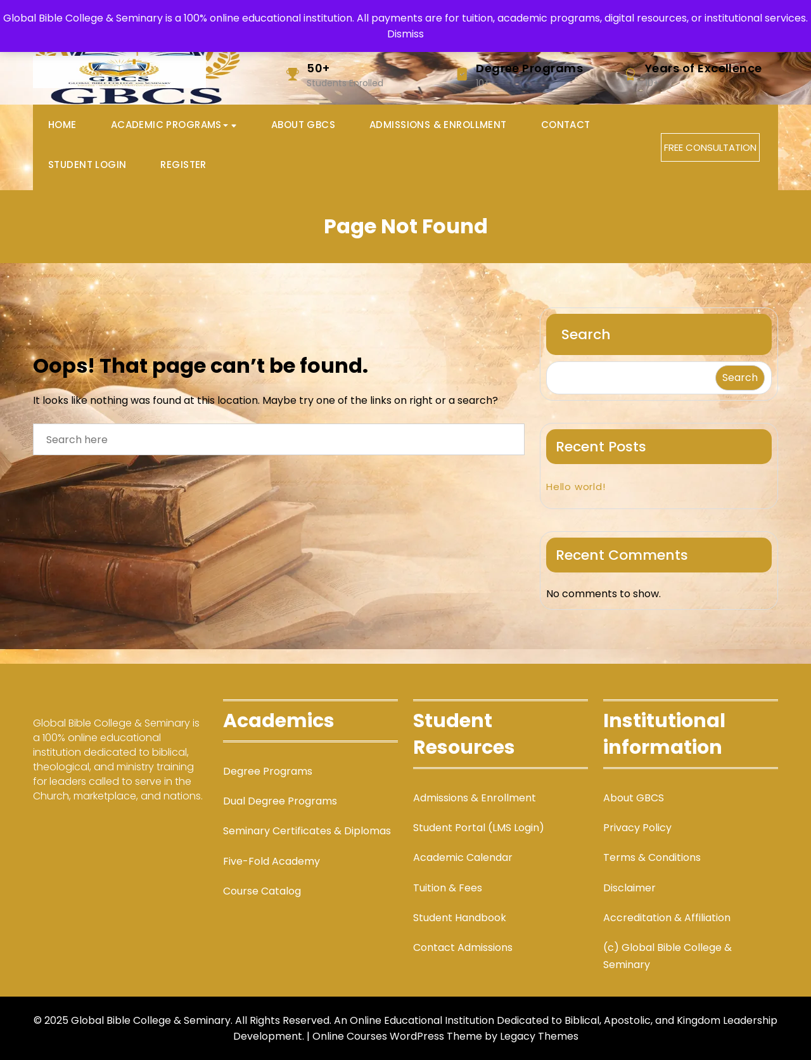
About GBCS (303, 124)
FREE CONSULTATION (710, 147)
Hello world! (576, 486)
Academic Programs (169, 124)
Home (62, 124)
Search (586, 334)
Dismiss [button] (405, 34)
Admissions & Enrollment (438, 124)
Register (183, 164)
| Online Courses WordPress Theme (394, 1036)
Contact (566, 124)
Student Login (87, 164)
